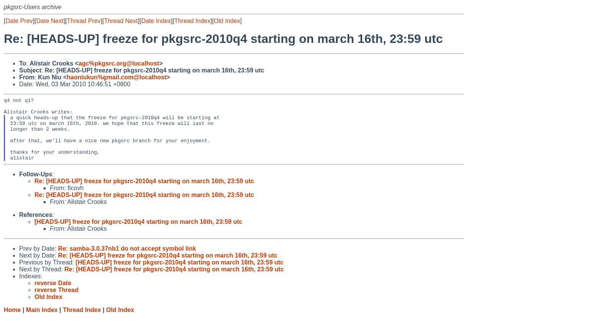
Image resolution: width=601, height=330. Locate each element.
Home (12, 322)
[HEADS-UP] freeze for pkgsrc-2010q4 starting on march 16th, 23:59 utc (138, 234)
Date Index (156, 21)
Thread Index (192, 21)
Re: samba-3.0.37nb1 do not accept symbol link (127, 261)
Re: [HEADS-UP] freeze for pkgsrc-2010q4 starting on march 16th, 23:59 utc (144, 193)
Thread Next (121, 21)
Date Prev (19, 21)
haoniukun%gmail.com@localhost (116, 77)
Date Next (49, 21)
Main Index (42, 322)
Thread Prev (84, 21)
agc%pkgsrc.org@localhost (119, 63)
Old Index (227, 21)
